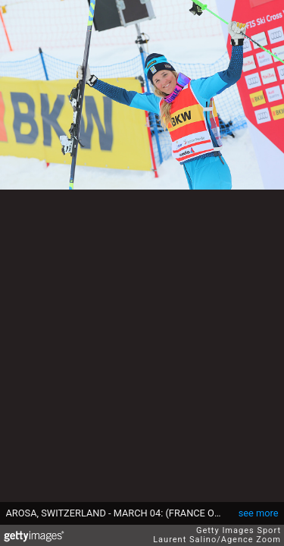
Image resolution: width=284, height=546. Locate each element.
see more (259, 513)
